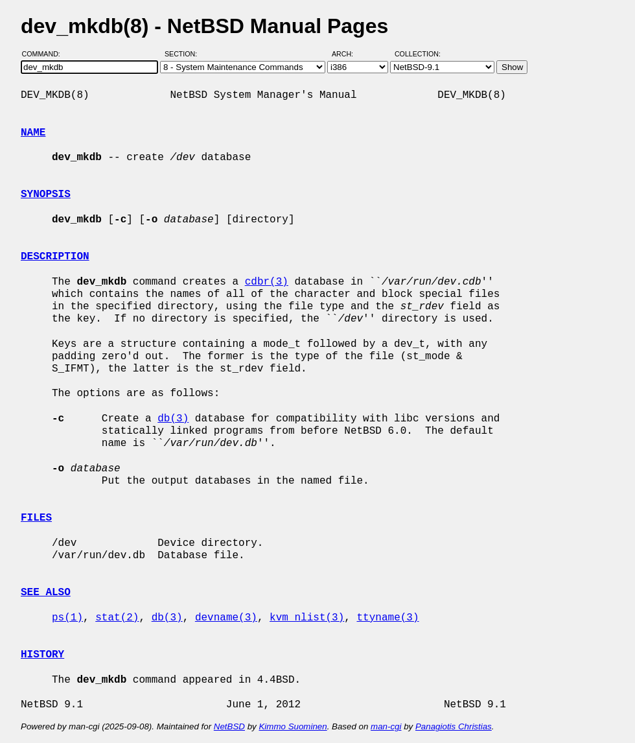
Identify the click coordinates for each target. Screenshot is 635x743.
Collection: (418, 54)
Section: (184, 54)
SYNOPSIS (46, 194)
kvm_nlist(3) (307, 618)
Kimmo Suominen (293, 726)
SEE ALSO (46, 592)
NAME (33, 133)
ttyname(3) (387, 618)
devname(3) (226, 618)
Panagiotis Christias (453, 726)
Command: (45, 54)
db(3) (173, 419)
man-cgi (386, 726)
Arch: (348, 54)
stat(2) (117, 618)
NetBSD (229, 726)
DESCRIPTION (55, 257)
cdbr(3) (266, 282)
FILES (36, 518)
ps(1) (67, 618)
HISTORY (42, 655)
